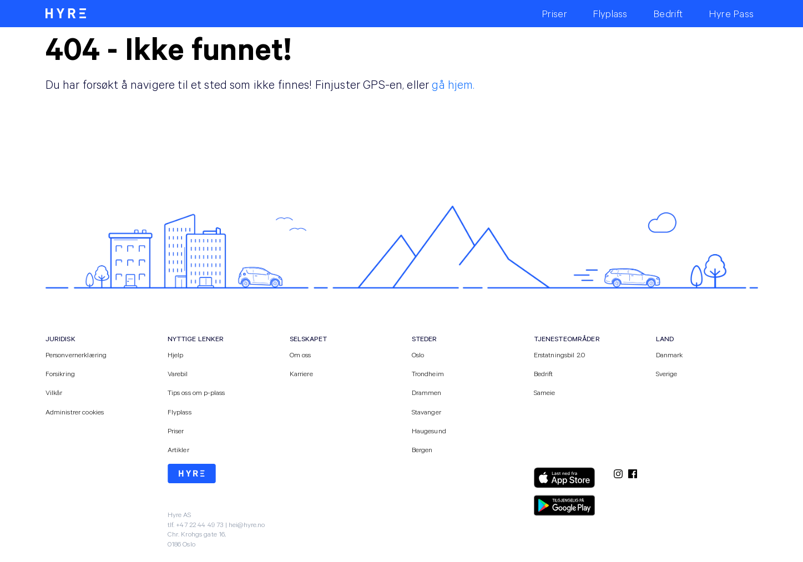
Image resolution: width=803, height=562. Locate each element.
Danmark (669, 354)
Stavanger (426, 411)
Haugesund (429, 430)
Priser (176, 430)
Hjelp (176, 354)
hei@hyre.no (247, 524)
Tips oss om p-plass (196, 392)
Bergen (422, 449)
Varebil (178, 373)
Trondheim (428, 373)
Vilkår (54, 392)
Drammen (427, 392)
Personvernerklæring (76, 354)
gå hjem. (453, 84)
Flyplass (179, 411)
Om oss (300, 354)
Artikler (178, 449)
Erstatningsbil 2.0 (559, 354)
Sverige (667, 373)
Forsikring (60, 373)
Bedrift (543, 373)
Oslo (418, 354)
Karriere (301, 373)
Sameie (544, 392)
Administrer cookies (75, 411)
